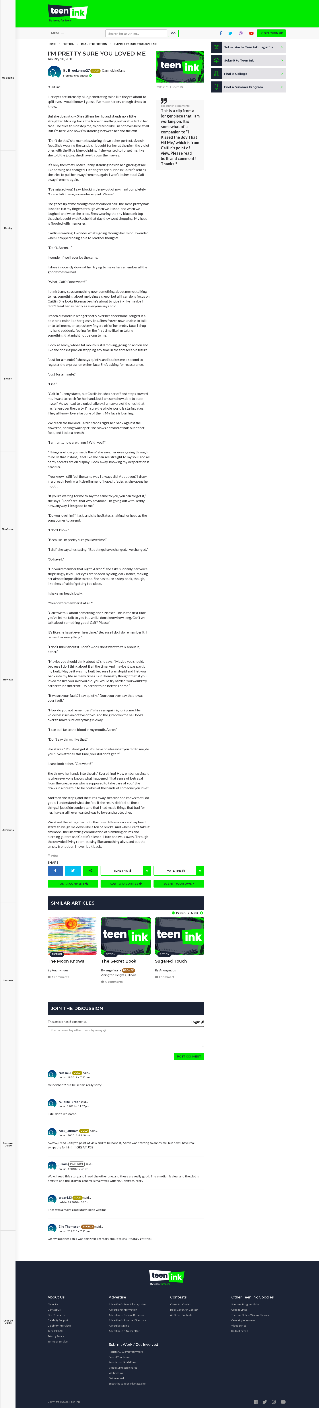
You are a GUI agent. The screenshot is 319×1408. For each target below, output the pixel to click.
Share (53, 865)
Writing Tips (116, 1371)
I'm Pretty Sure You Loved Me (135, 46)
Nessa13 (65, 1071)
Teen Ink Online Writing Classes (250, 1313)
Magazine (8, 74)
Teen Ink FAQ (55, 1329)
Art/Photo (8, 827)
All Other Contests (181, 1313)
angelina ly (113, 968)
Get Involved (116, 1376)
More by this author (77, 77)
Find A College (229, 76)
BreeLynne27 (79, 73)
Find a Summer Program (237, 89)
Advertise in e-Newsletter (124, 1329)
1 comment (164, 975)
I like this (132, 873)
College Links (239, 1308)
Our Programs (56, 1313)
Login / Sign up (271, 35)
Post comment (189, 1055)
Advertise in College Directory (126, 1313)
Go (173, 35)
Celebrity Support (58, 1318)
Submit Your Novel (119, 1355)
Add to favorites (126, 886)
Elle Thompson (69, 1225)
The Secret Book (118, 959)
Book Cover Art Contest (184, 1308)
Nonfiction (8, 526)
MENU (57, 35)
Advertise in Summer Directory (127, 1318)
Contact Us (54, 1308)
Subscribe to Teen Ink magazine (127, 1382)
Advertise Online (119, 1324)
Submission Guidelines (122, 1360)
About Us (53, 1302)
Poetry (8, 225)
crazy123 (65, 1196)
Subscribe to (243, 49)
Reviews (8, 676)
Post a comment (73, 886)
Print (53, 858)
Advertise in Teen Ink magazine (127, 1302)
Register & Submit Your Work (126, 1350)
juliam (63, 1162)
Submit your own (178, 886)
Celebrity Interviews (60, 1324)
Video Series (238, 1324)
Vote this (185, 873)
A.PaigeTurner (69, 1100)
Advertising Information (123, 1308)
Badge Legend (239, 1329)
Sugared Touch (171, 959)
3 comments (58, 975)
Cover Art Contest (181, 1302)
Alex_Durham (68, 1129)
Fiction (8, 375)
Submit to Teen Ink (233, 62)
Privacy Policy (56, 1334)
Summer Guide (8, 1141)
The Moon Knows (66, 959)
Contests (8, 977)
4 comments (112, 980)
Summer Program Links (245, 1302)
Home (52, 46)
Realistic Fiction (94, 46)
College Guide (8, 1318)
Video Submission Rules (123, 1366)
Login (197, 1021)
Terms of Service (58, 1340)
